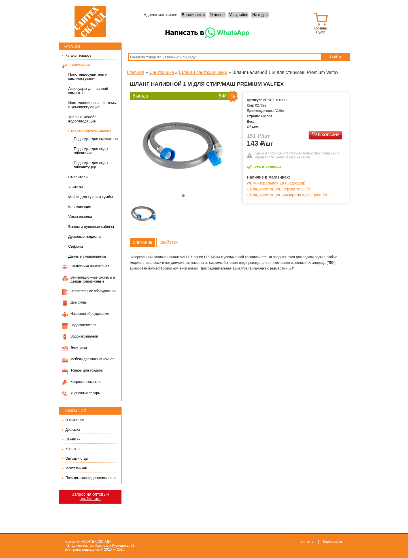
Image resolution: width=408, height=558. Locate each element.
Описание (142, 243)
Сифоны (75, 246)
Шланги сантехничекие (90, 131)
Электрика (79, 348)
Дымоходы (79, 302)
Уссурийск (238, 14)
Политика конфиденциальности (90, 478)
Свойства (169, 243)
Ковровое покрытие (86, 382)
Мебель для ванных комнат (92, 359)
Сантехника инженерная (90, 266)
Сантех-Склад (90, 21)
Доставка (72, 430)
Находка (260, 14)
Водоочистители (83, 325)
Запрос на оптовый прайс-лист (90, 496)
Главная (135, 72)
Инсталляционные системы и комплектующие (92, 105)
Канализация (79, 207)
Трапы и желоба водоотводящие (82, 119)
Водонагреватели (84, 336)
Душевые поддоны (84, 236)
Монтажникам (76, 468)
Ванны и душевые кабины (91, 226)
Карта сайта (332, 542)
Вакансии (72, 439)
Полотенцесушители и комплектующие (87, 76)
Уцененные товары (86, 393)
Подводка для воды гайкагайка (91, 151)
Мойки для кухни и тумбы (90, 197)
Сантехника (80, 65)
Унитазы (75, 187)
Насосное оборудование (90, 314)
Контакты (72, 449)
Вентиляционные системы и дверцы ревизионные (93, 279)
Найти (335, 57)
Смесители (78, 177)
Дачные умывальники (87, 256)
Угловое (217, 14)
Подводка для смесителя (96, 139)
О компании (74, 420)
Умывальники (80, 217)
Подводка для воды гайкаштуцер (91, 165)
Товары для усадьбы (87, 370)
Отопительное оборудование (93, 291)
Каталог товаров (78, 56)
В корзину (325, 134)
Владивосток (194, 14)
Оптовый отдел (77, 459)
